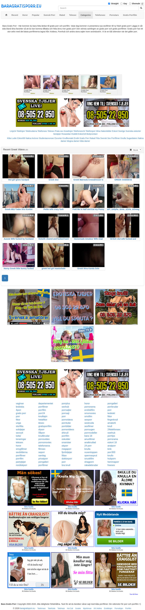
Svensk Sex (105, 138)
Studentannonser (46, 138)
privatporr (43, 458)
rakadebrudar (91, 465)
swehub (111, 433)
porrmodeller (90, 433)
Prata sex (59, 131)
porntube (66, 423)
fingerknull (112, 419)
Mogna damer (73, 141)
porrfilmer (43, 407)
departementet (45, 403)
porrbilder (66, 426)
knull (109, 426)
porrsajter (66, 410)
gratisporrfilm (44, 426)
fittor (109, 416)
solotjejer (20, 429)
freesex (111, 465)
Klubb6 (74, 134)
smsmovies (90, 413)
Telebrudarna (31, 131)
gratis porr (21, 413)
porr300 (111, 452)
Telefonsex (42, 131)
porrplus (66, 403)
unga (18, 423)
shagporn (89, 462)
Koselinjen (68, 131)
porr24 (41, 413)
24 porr (88, 445)
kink (109, 449)
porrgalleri (112, 403)
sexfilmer (88, 426)
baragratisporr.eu (27, 608)
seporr (41, 452)
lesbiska (20, 407)
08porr (41, 433)
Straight (115, 3)
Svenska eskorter (133, 131)
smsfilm (88, 416)
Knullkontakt (67, 138)
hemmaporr (113, 462)
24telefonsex (113, 429)
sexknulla (89, 423)
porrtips (111, 436)
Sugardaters (131, 138)
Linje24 (13, 131)
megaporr (66, 449)
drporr (41, 429)
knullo (110, 455)
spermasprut (90, 455)
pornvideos (67, 419)
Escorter (58, 138)
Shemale (136, 3)
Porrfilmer (115, 138)
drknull (65, 433)
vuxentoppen (90, 452)
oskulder (66, 439)
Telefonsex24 (79, 131)
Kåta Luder (12, 138)
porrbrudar (112, 407)
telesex (19, 442)
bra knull (66, 465)
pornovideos (68, 429)
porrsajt (65, 413)
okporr (65, 445)
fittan (64, 455)
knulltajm (42, 416)
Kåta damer (85, 141)
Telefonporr (91, 131)
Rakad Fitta (95, 138)
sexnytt (19, 433)
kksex (41, 423)
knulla (87, 449)
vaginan (20, 403)
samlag (42, 455)
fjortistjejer (67, 452)
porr (109, 410)
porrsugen (89, 429)
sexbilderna (21, 452)
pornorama (89, 407)
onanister (66, 442)
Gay (125, 3)
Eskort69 (21, 138)
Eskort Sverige (118, 131)
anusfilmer (89, 439)
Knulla (123, 138)
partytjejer (21, 462)
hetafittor (42, 419)
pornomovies (44, 442)
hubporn (111, 458)
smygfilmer (21, 449)
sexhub (65, 407)
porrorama (112, 439)
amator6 (111, 423)
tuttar (18, 436)
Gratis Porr (84, 138)
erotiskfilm (89, 410)
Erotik (76, 138)
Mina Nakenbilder (104, 131)
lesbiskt (111, 413)
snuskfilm (89, 458)
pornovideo (44, 439)
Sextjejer (57, 134)
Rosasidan (66, 134)
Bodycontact (92, 134)
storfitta (19, 426)
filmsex (41, 449)
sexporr (88, 419)
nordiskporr (21, 465)
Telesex (51, 131)
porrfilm (42, 410)
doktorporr (67, 458)
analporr (111, 445)
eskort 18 (112, 442)
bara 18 (88, 436)
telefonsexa (44, 445)
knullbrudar (44, 436)
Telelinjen (21, 131)
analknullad (90, 442)
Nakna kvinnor (32, 138)
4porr (18, 410)
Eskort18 (82, 134)
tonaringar (21, 439)
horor (87, 403)
